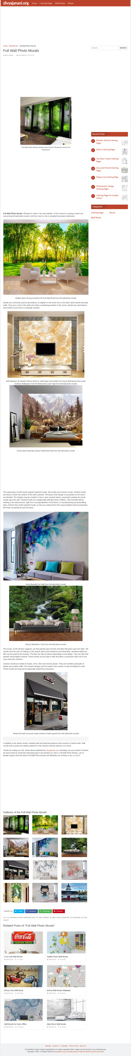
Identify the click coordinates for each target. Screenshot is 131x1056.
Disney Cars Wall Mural (13, 990)
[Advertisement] (65, 26)
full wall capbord (42, 917)
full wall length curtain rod (59, 917)
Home (34, 3)
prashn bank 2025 (98, 1052)
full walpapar (75, 917)
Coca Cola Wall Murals (13, 957)
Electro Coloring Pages (105, 149)
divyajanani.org (16, 3)
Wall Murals (60, 3)
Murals (71, 3)
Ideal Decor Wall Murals (56, 1024)
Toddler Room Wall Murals (57, 957)
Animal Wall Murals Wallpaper (59, 990)
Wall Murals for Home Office (15, 1024)
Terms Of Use (73, 1046)
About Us (83, 1046)
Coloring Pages (46, 3)
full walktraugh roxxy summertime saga (21, 917)
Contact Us (56, 1046)
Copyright (64, 1046)
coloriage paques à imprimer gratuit (78, 1052)
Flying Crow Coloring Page (107, 177)
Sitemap (48, 1046)
